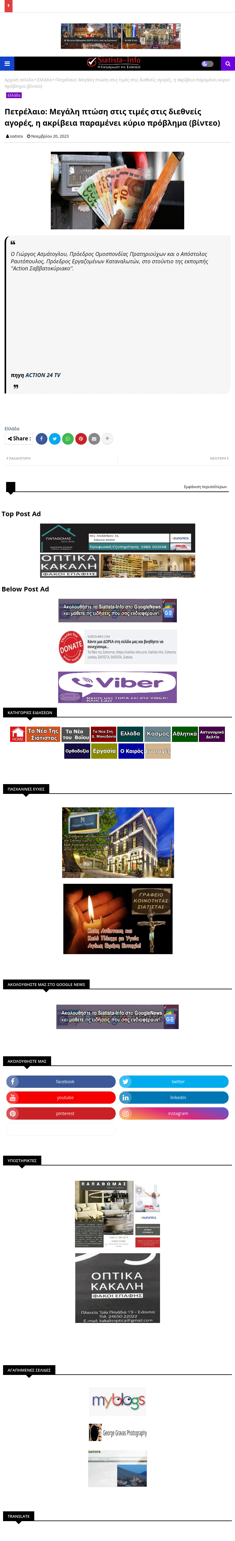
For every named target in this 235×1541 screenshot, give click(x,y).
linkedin (178, 1097)
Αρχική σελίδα (19, 80)
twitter (178, 1081)
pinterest (65, 1113)
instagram (178, 1113)
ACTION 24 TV (43, 375)
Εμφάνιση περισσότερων (205, 486)
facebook (65, 1081)
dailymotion (61, 1129)
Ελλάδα (44, 80)
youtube (65, 1097)
